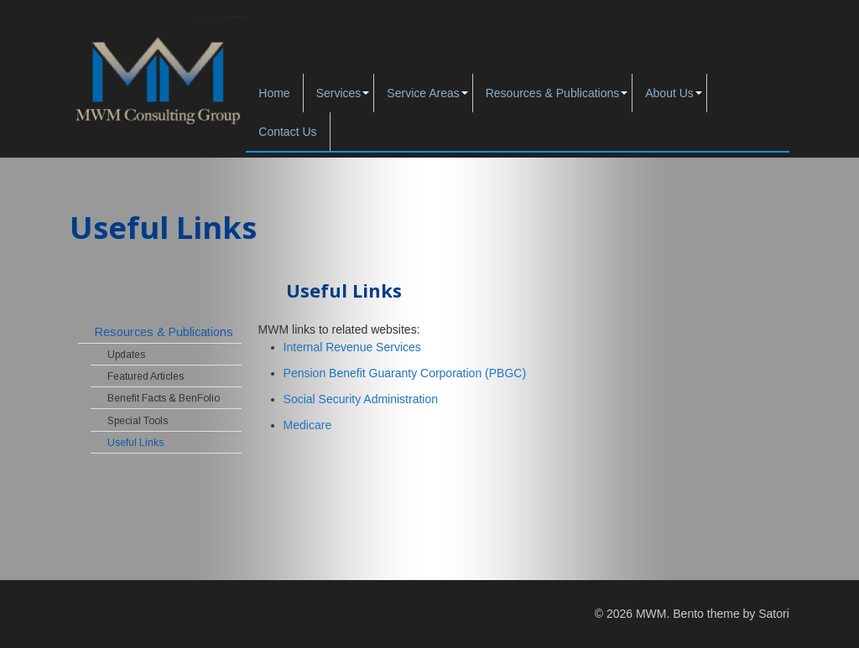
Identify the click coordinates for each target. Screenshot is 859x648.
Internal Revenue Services (352, 347)
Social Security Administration (361, 399)
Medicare (308, 425)
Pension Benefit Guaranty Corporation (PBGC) (405, 373)
